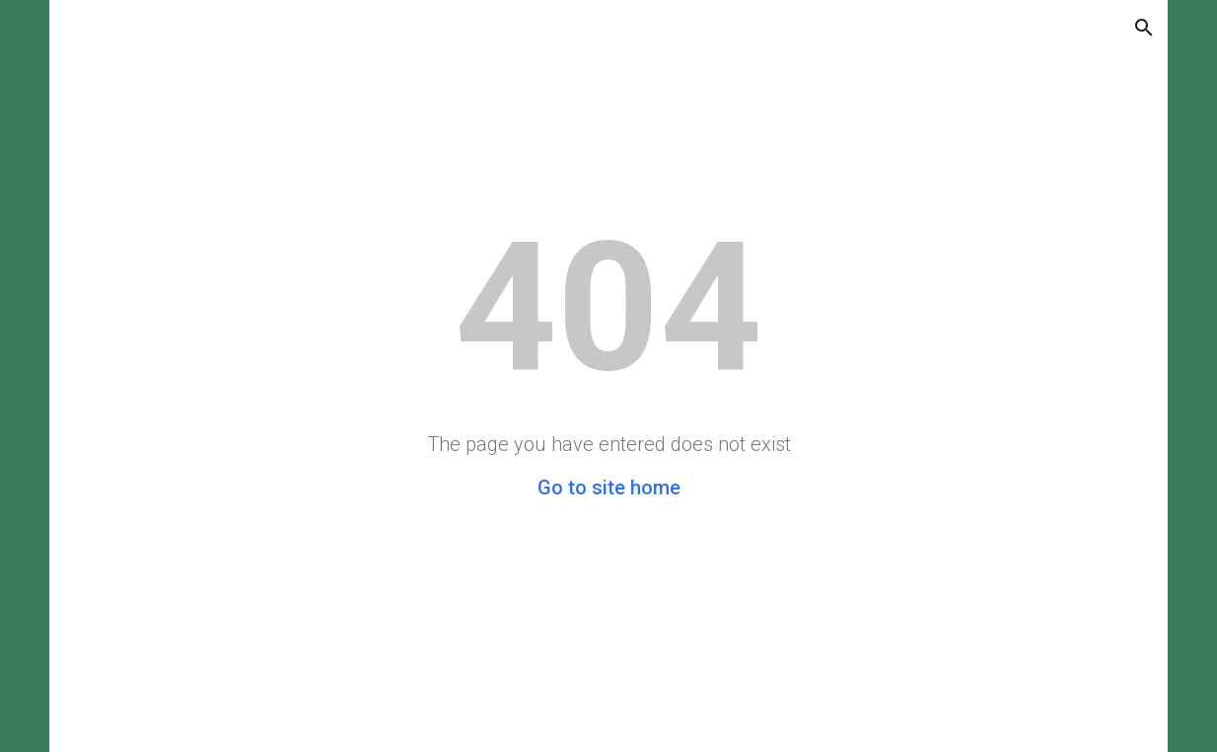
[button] (1144, 27)
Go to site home (608, 487)
